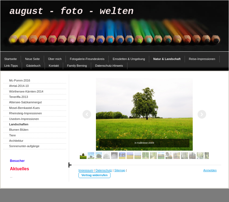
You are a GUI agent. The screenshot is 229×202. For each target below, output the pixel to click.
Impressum (85, 170)
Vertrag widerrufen (94, 175)
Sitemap (119, 170)
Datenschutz (103, 170)
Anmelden (210, 170)
